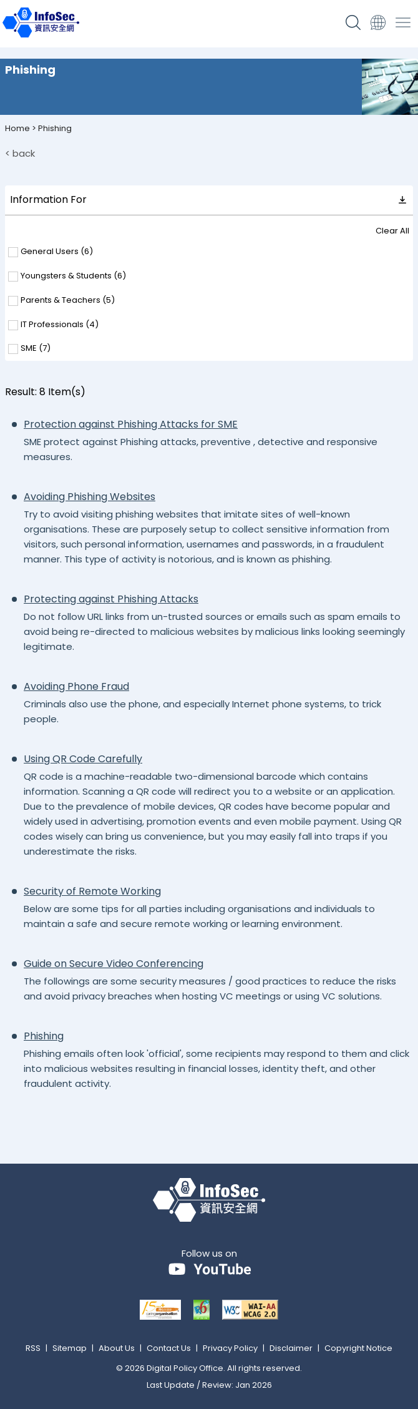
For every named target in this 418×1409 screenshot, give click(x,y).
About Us (117, 1348)
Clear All (392, 231)
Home (17, 128)
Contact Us (169, 1348)
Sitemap (69, 1348)
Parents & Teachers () (68, 300)
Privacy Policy (230, 1348)
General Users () (57, 252)
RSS (33, 1348)
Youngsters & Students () (73, 276)
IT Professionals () (60, 325)
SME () (36, 348)
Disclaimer (291, 1348)
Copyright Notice (358, 1348)
